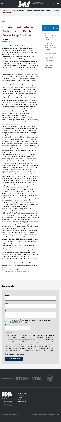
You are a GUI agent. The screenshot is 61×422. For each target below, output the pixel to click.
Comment (8, 311)
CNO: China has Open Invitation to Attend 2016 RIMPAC (51, 36)
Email (56, 10)
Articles (10, 10)
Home (3, 10)
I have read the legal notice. (15, 354)
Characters (9, 325)
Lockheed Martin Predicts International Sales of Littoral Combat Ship (50, 57)
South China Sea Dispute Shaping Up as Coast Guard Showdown (51, 46)
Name (7, 295)
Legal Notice (9, 332)
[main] (30, 192)
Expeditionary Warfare (15, 272)
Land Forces (26, 272)
